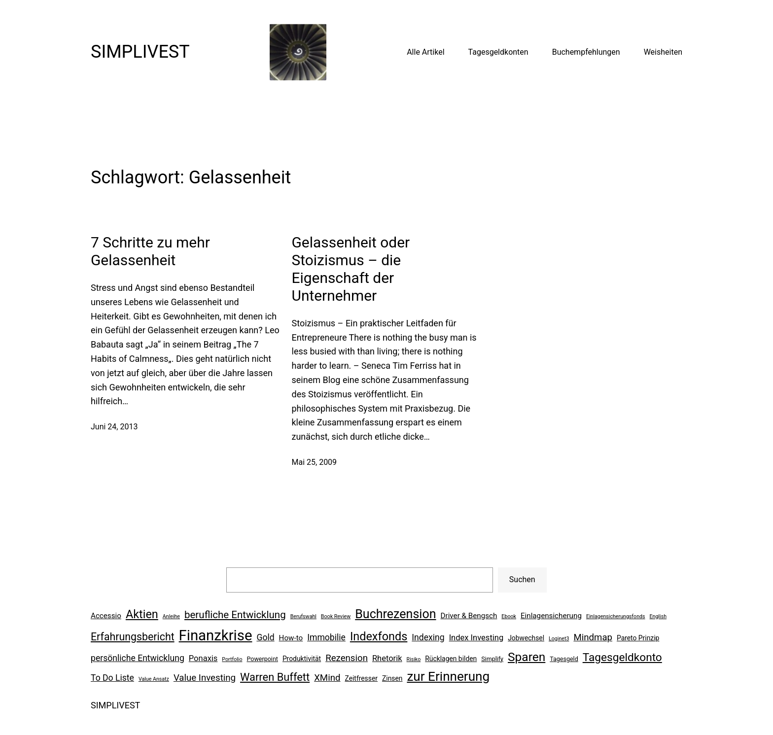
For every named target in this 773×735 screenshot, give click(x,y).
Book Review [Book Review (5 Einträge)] (336, 616)
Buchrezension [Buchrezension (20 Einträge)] (395, 614)
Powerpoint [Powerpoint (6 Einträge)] (262, 659)
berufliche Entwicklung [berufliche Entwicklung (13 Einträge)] (235, 615)
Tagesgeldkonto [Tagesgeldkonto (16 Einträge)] (622, 657)
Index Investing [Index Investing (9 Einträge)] (476, 637)
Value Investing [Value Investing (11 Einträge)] (205, 677)
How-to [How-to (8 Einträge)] (291, 637)
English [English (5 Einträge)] (658, 616)
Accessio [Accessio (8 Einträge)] (106, 615)
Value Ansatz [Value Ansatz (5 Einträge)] (154, 679)
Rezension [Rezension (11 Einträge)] (346, 658)
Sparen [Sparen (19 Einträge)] (526, 657)
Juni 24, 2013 (114, 426)
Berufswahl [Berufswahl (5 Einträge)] (303, 616)
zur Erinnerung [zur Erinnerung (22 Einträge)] (448, 676)
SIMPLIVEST (140, 51)
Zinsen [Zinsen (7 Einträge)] (392, 678)
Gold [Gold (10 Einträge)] (265, 637)
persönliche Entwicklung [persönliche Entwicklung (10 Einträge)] (137, 658)
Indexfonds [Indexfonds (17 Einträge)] (378, 636)
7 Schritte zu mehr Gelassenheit (150, 251)
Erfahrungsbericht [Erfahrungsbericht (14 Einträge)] (133, 636)
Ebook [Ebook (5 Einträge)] (508, 616)
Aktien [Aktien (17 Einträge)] (142, 614)
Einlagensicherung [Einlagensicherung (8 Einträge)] (551, 615)
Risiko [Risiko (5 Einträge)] (414, 659)
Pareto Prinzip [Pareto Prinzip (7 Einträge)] (638, 638)
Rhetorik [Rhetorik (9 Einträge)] (387, 658)
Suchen (522, 579)
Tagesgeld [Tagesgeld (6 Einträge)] (564, 659)
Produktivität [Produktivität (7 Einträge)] (301, 659)
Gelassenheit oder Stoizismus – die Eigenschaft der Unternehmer (351, 269)
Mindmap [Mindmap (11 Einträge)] (592, 637)
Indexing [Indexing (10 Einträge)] (428, 637)
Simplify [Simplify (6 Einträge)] (492, 659)
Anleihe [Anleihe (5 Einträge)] (171, 616)
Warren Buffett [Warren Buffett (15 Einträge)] (275, 677)
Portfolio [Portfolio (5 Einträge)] (232, 659)
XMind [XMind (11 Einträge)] (327, 677)
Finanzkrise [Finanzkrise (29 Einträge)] (215, 635)
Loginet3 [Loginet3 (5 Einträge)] (559, 638)
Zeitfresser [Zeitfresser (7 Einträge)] (361, 678)
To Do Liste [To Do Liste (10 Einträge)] (112, 678)
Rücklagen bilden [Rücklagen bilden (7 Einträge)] (451, 659)
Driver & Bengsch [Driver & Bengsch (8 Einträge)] (469, 615)
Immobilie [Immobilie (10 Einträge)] (326, 637)
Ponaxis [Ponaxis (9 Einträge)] (203, 658)
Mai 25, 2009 (314, 462)
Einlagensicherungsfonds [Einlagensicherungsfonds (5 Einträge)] (615, 616)
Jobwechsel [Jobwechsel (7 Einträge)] (526, 638)
